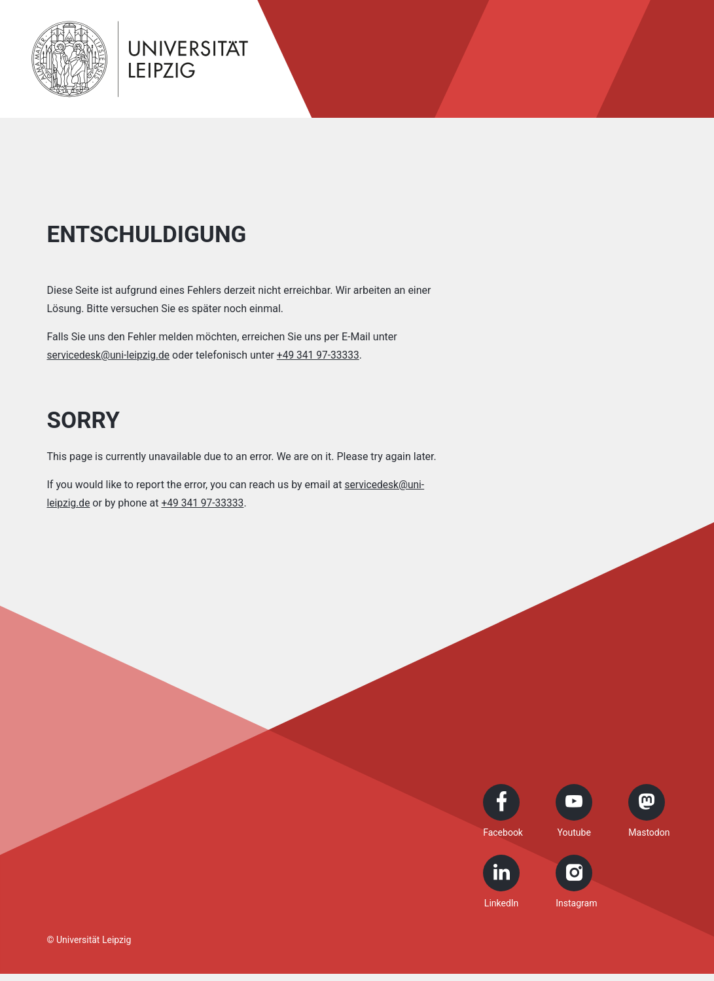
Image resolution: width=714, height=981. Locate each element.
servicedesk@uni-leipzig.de (110, 355)
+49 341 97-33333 (322, 355)
